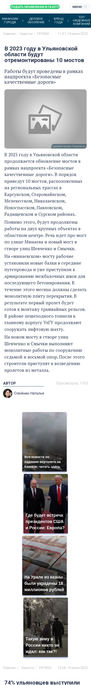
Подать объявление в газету (35, 7)
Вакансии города (10, 20)
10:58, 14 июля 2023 (73, 668)
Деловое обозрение (36, 20)
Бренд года (58, 20)
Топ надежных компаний (81, 21)
